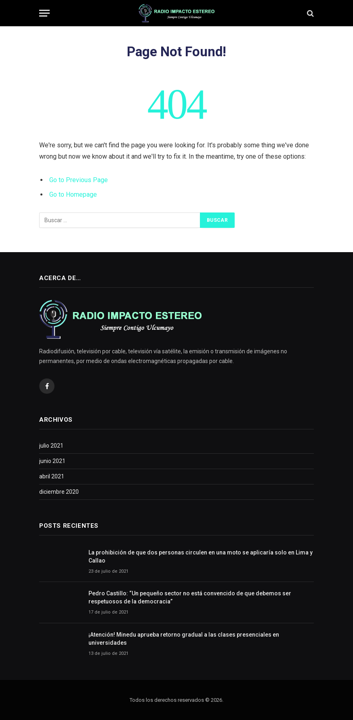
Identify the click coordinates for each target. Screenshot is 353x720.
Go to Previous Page (78, 180)
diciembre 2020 (59, 491)
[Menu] (44, 13)
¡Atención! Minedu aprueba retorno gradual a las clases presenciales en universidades (183, 638)
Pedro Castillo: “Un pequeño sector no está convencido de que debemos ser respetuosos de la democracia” (189, 597)
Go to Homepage (73, 194)
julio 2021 (51, 445)
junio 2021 (52, 461)
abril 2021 (51, 476)
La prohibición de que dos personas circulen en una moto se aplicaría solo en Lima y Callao (200, 556)
